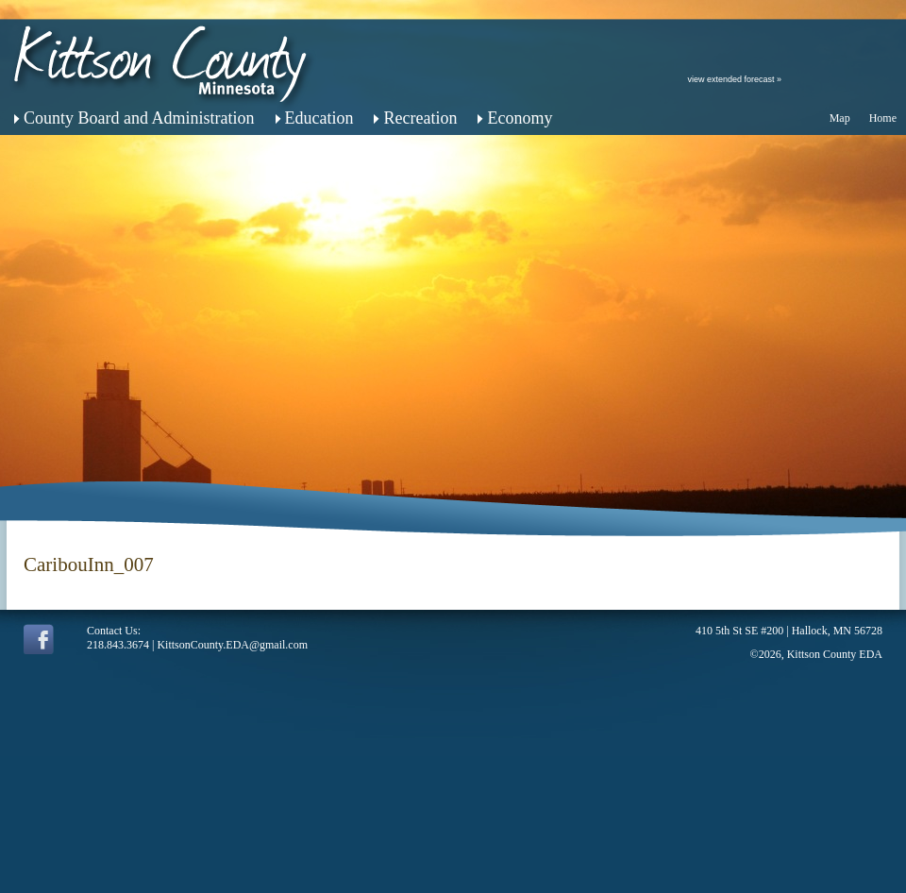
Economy (519, 118)
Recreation (420, 118)
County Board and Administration (139, 118)
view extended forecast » (734, 80)
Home (883, 118)
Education (319, 118)
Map (840, 118)
